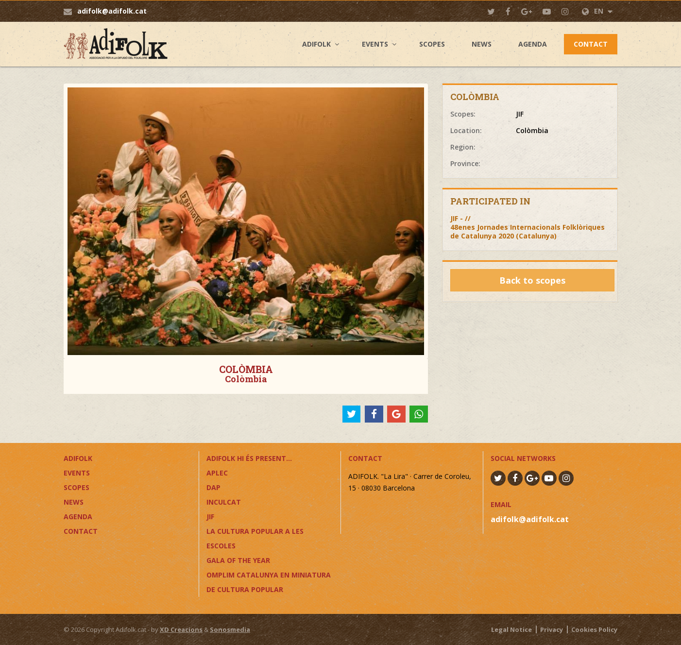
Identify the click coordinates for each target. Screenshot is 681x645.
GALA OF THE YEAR (238, 560)
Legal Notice (511, 629)
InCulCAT (223, 502)
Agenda (532, 44)
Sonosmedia (230, 629)
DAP (213, 487)
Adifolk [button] (316, 44)
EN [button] (597, 11)
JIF (210, 516)
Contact (591, 44)
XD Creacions (181, 629)
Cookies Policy (594, 629)
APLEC (217, 472)
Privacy (551, 629)
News (482, 44)
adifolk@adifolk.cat (112, 11)
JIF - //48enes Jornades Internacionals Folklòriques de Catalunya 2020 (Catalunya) (527, 227)
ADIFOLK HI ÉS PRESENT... (249, 458)
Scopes (432, 44)
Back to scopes (532, 280)
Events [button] (375, 44)
